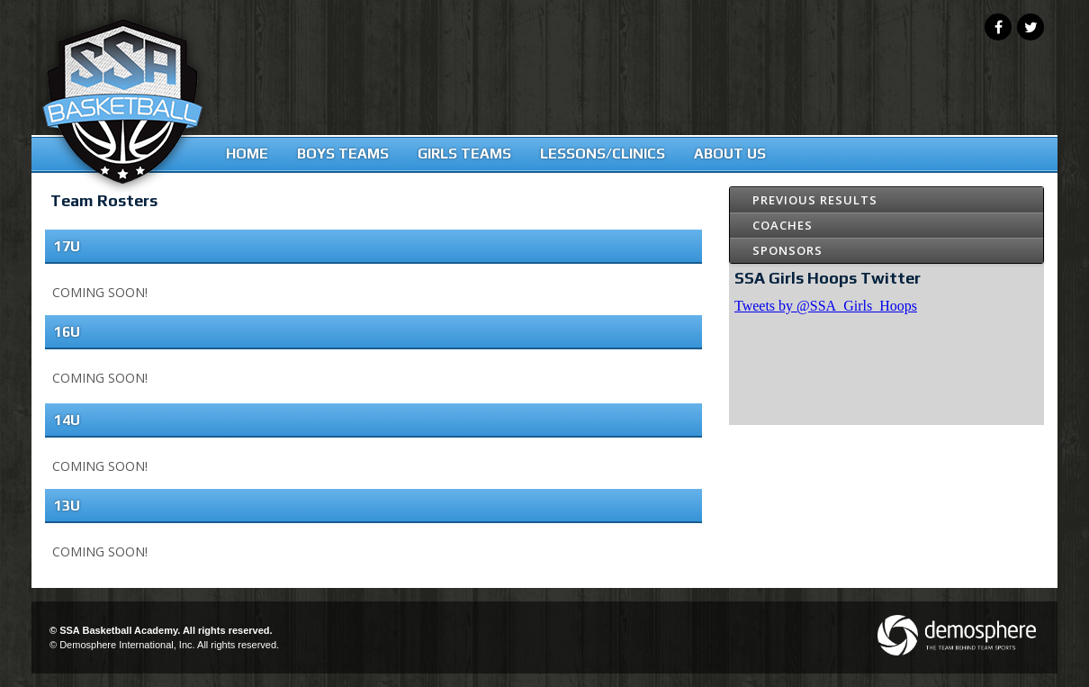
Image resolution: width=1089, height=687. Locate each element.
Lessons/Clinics (602, 153)
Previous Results (815, 200)
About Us (730, 153)
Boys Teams (343, 153)
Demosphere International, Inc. (126, 644)
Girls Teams (464, 153)
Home (247, 153)
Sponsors (787, 250)
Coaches (782, 225)
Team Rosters (104, 200)
